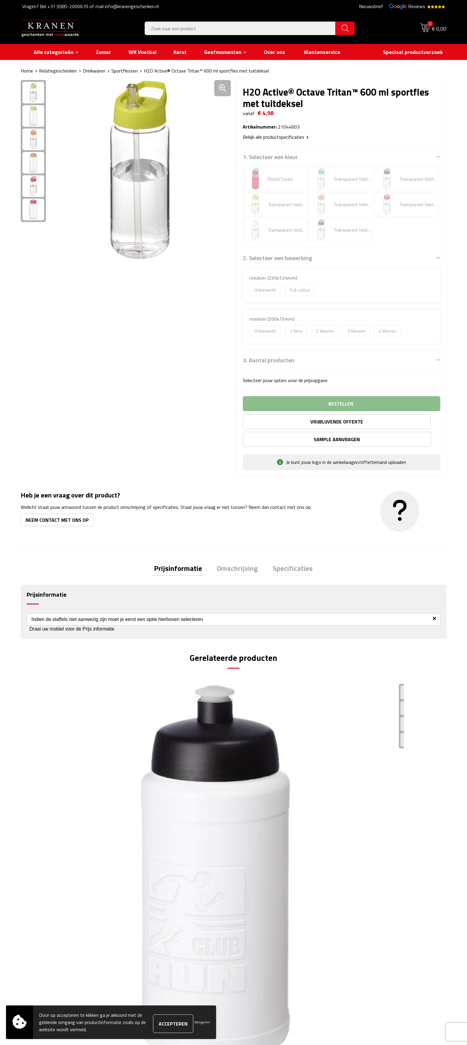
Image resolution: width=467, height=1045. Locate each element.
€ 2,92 (42, 783)
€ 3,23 (361, 792)
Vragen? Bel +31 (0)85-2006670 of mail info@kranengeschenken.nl (90, 6)
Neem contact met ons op (57, 502)
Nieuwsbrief (371, 6)
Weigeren (202, 1022)
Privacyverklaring (364, 922)
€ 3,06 (148, 792)
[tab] (184, 551)
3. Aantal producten (268, 360)
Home (27, 70)
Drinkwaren (94, 70)
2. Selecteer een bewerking (277, 258)
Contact (249, 886)
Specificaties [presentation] (287, 551)
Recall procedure (363, 931)
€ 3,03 (255, 783)
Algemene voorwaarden (370, 886)
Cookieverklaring (363, 895)
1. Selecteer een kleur (270, 157)
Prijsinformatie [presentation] (184, 551)
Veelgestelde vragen (155, 904)
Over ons (144, 886)
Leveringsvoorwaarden (370, 913)
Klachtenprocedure (365, 904)
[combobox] (240, 28)
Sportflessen (124, 70)
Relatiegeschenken (58, 70)
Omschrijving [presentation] (237, 551)
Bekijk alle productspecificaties (276, 136)
